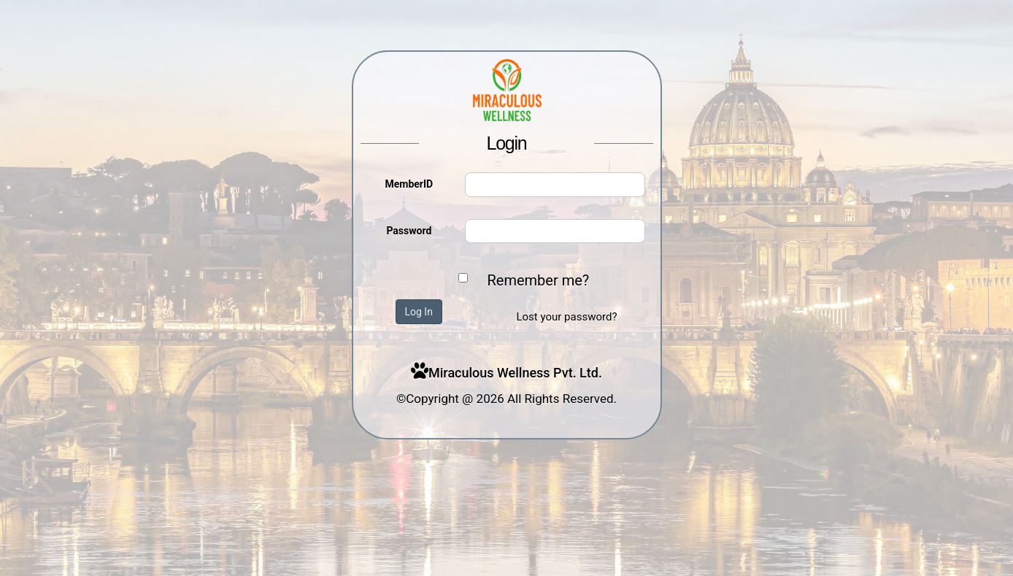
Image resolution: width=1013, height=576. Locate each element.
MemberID (409, 184)
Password (408, 231)
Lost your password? (566, 316)
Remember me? (539, 280)
